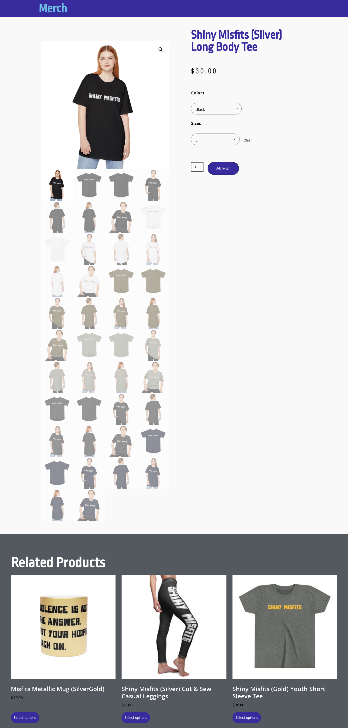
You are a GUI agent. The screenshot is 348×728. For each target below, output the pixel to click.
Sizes (196, 123)
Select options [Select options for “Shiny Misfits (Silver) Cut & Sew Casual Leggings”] (135, 717)
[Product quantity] (197, 167)
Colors (197, 93)
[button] (160, 49)
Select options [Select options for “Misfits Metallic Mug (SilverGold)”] (25, 717)
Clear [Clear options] (248, 140)
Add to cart (223, 168)
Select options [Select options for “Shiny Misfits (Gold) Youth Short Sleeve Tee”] (246, 717)
